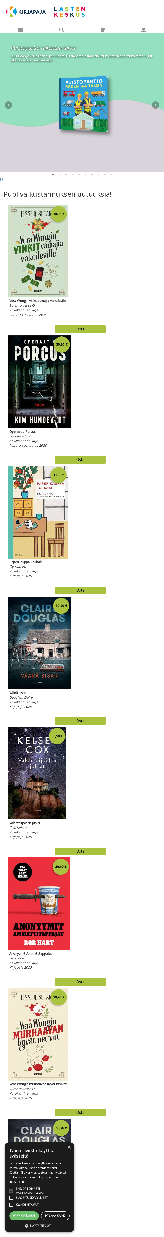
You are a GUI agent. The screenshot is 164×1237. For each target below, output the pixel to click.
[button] (39, 1225)
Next (155, 105)
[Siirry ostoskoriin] (103, 30)
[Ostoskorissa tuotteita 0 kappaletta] (103, 30)
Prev (8, 105)
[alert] (39, 1187)
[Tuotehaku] (61, 30)
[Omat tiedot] (144, 30)
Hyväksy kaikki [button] (24, 1216)
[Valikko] (20, 30)
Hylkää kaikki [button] (55, 1216)
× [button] (69, 1147)
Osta (80, 329)
